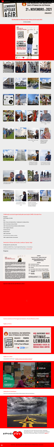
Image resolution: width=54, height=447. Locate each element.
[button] (53, 1)
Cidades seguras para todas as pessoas (23, 358)
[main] (27, 20)
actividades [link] (26, 1)
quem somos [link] (19, 1)
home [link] (15, 1)
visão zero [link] (40, 1)
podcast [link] (36, 1)
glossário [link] (45, 1)
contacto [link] (49, 1)
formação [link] (32, 1)
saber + (46, 433)
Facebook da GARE (29, 248)
